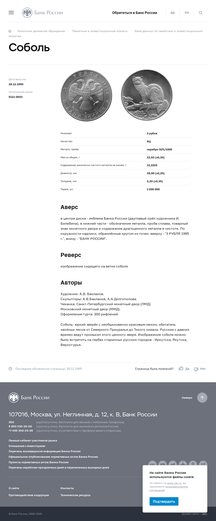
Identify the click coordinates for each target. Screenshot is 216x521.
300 (11, 422)
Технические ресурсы (75, 495)
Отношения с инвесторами (27, 446)
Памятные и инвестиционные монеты (100, 31)
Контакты (67, 488)
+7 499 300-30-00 (21, 430)
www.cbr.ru (174, 483)
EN (187, 12)
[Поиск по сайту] (200, 12)
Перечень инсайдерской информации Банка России (45, 451)
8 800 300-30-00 (20, 426)
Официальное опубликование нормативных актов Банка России (53, 456)
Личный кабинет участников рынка (33, 440)
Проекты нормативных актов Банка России (39, 462)
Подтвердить (164, 501)
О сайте (14, 488)
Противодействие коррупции (29, 495)
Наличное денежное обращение (41, 31)
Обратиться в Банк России (134, 12)
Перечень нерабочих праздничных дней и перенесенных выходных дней (59, 467)
